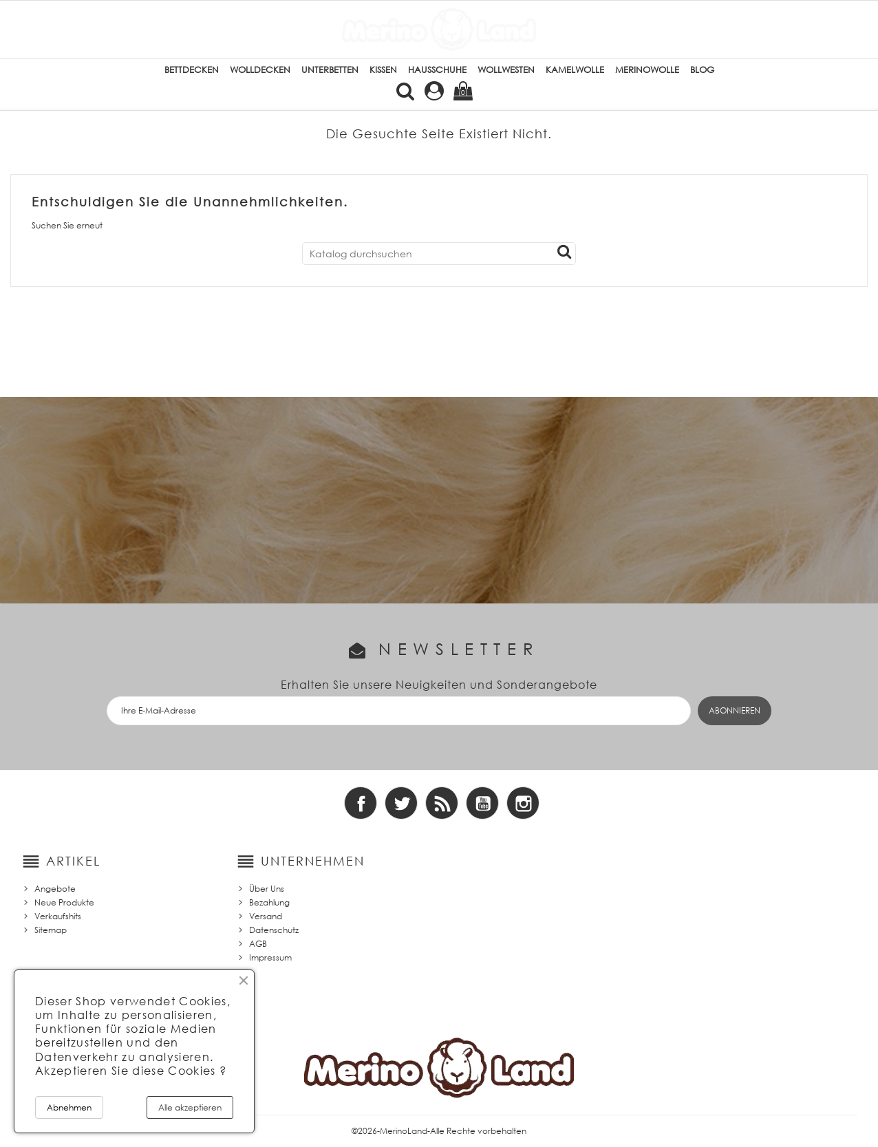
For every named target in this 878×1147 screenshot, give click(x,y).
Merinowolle (647, 70)
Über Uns (266, 888)
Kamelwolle (575, 70)
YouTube (482, 803)
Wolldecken (260, 70)
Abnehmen (69, 1107)
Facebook (360, 803)
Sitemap (50, 930)
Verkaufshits (57, 916)
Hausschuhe (437, 70)
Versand (265, 916)
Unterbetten (329, 70)
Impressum (270, 957)
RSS (442, 803)
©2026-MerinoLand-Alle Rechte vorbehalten (439, 1131)
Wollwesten (506, 70)
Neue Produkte (64, 902)
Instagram (523, 803)
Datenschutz (274, 930)
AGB (258, 944)
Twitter (401, 803)
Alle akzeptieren (190, 1107)
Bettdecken (191, 70)
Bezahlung (269, 902)
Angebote (55, 888)
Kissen (383, 70)
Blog (702, 70)
